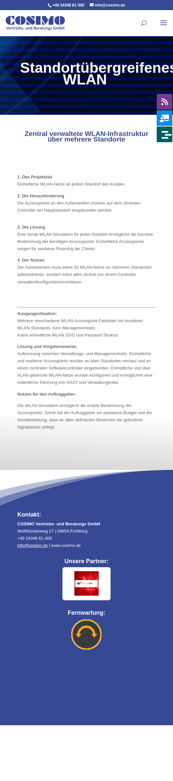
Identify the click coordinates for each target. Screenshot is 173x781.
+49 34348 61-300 (68, 5)
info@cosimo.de (32, 545)
